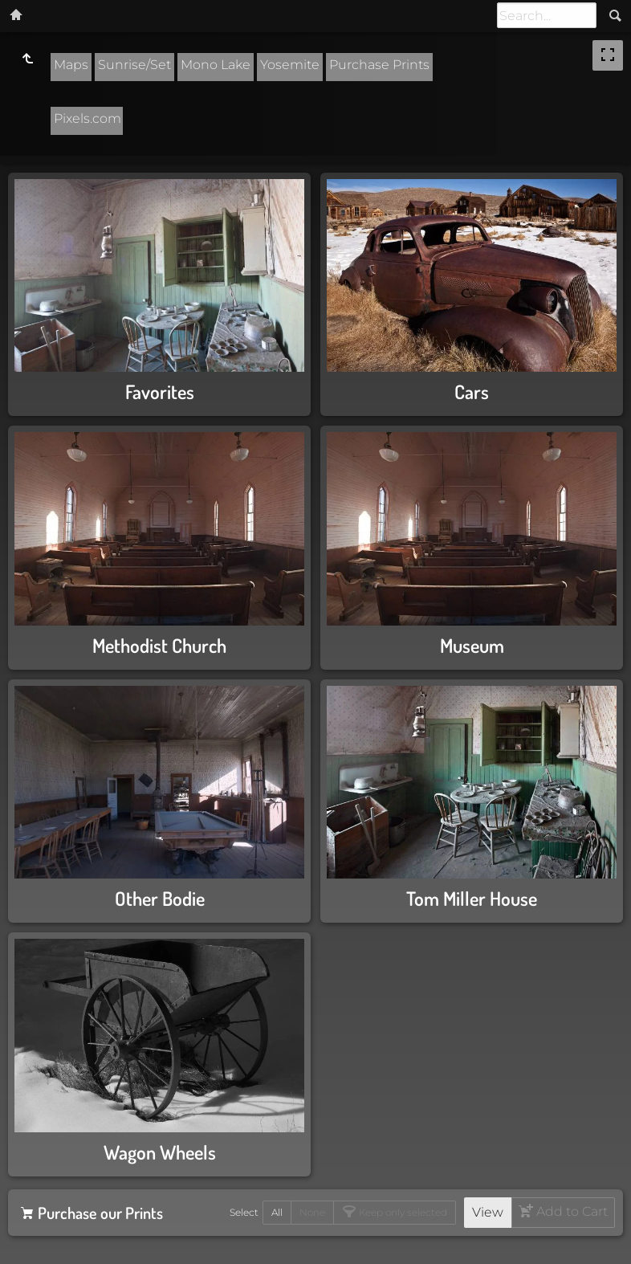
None (312, 1212)
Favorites (159, 391)
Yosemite (290, 64)
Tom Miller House (471, 898)
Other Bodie (160, 898)
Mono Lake (215, 64)
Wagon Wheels (160, 1152)
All (277, 1212)
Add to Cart (570, 1211)
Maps (71, 64)
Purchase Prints (379, 64)
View (487, 1212)
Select (244, 1212)
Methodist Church (159, 645)
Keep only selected (401, 1212)
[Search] (546, 15)
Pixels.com (87, 118)
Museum (472, 645)
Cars (471, 391)
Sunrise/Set (134, 64)
